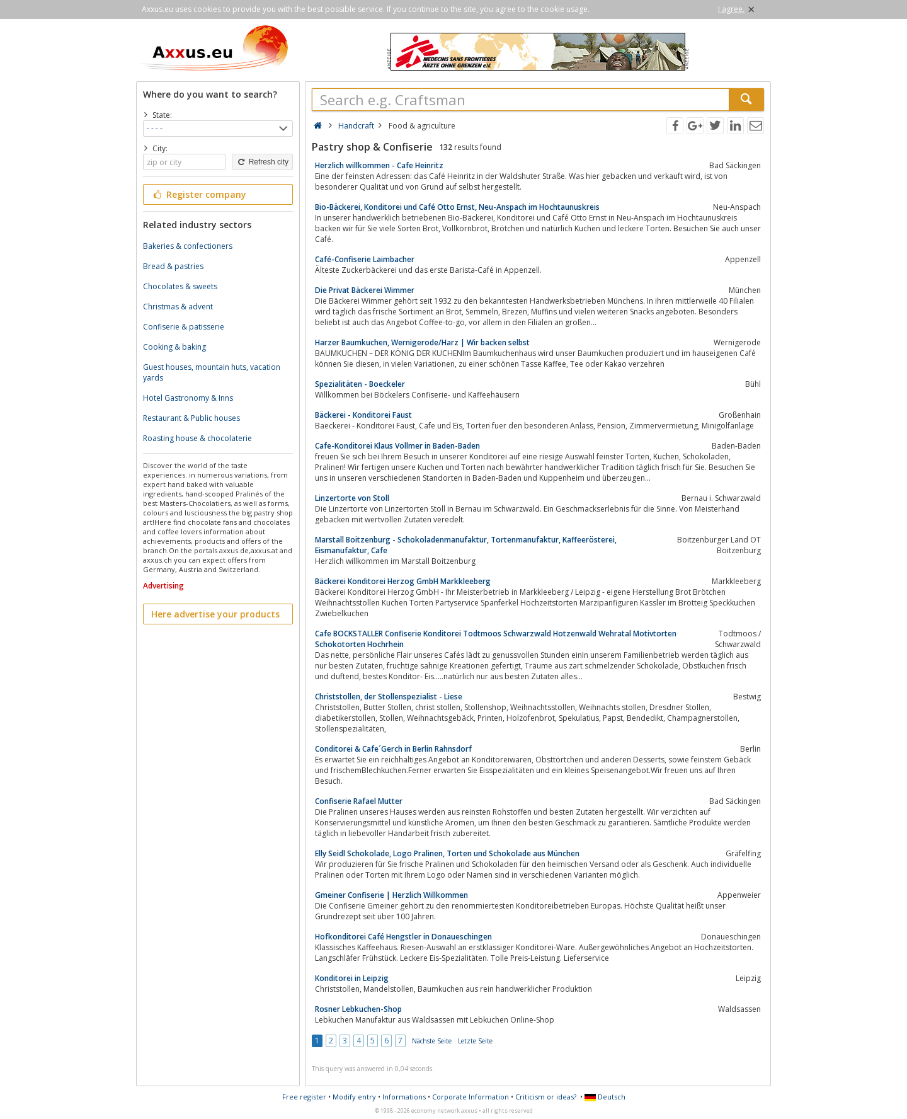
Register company (198, 194)
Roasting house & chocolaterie (197, 438)
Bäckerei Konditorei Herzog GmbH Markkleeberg (403, 581)
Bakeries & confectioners (187, 246)
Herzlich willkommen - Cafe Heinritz (379, 165)
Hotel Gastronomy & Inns (188, 398)
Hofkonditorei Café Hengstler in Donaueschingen (403, 936)
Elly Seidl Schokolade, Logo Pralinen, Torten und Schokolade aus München (447, 853)
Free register (304, 1096)
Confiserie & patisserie (183, 326)
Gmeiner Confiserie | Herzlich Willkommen (391, 895)
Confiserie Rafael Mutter (358, 801)
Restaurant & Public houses (191, 418)
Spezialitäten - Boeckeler (360, 384)
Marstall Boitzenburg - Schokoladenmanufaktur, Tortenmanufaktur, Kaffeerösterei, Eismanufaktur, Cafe (466, 545)
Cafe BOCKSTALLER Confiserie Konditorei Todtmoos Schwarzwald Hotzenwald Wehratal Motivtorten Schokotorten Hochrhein (495, 639)
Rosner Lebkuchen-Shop (358, 1009)
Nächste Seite (432, 1040)
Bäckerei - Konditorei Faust (363, 415)
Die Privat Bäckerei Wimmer (364, 290)
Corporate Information (470, 1096)
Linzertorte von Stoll (352, 498)
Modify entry (354, 1096)
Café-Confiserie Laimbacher (364, 259)
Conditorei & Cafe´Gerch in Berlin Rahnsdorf (393, 748)
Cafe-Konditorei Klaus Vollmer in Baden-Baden (397, 445)
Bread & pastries (173, 266)
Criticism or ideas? (545, 1096)
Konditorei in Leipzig (352, 978)
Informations (404, 1096)
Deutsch (605, 1096)
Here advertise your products (215, 614)
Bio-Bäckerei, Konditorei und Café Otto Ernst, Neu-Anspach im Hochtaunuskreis (457, 207)
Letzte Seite (475, 1040)
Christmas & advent (178, 306)
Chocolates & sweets (180, 286)
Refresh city (262, 162)
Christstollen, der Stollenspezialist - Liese (388, 696)
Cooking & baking (174, 346)
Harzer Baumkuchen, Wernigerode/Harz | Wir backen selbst (422, 342)
